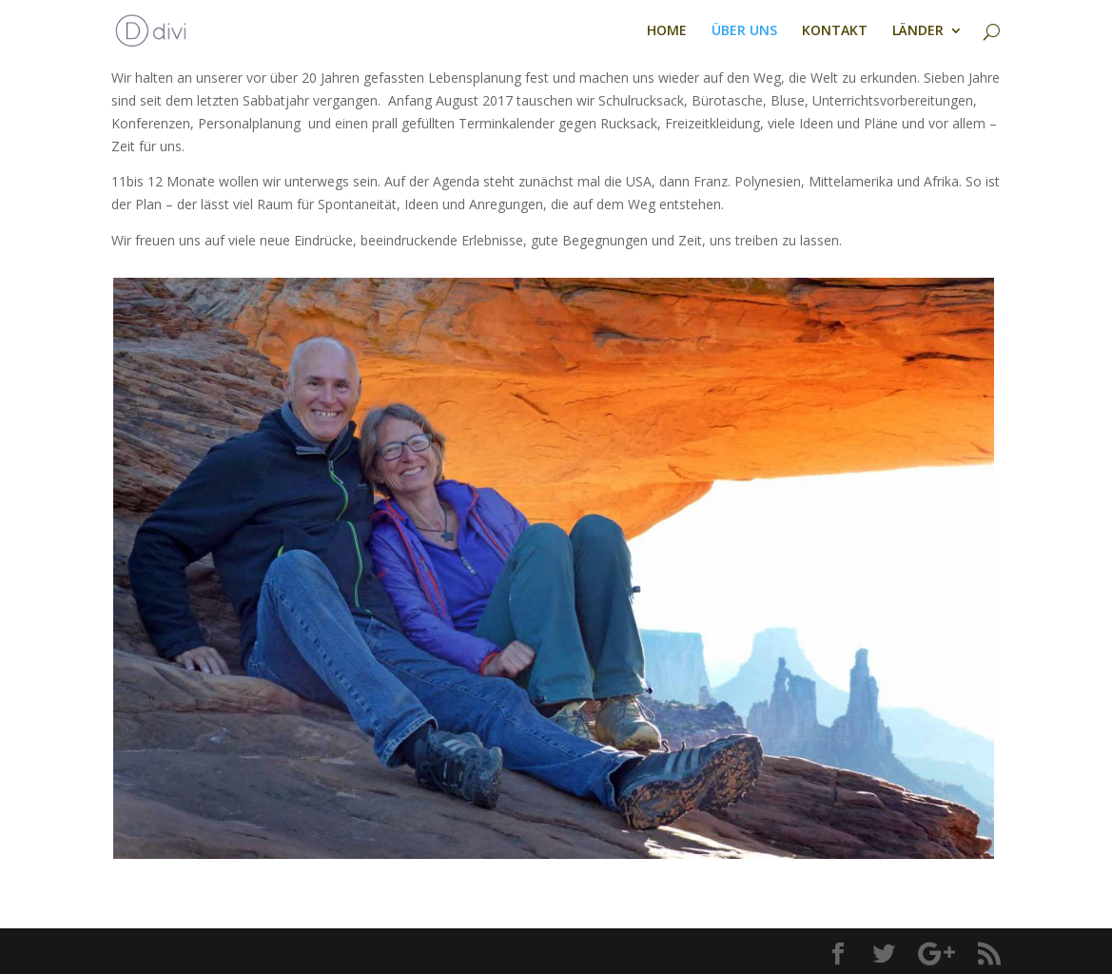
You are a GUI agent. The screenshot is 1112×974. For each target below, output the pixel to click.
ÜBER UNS (744, 31)
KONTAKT (835, 31)
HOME (667, 31)
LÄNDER (918, 31)
